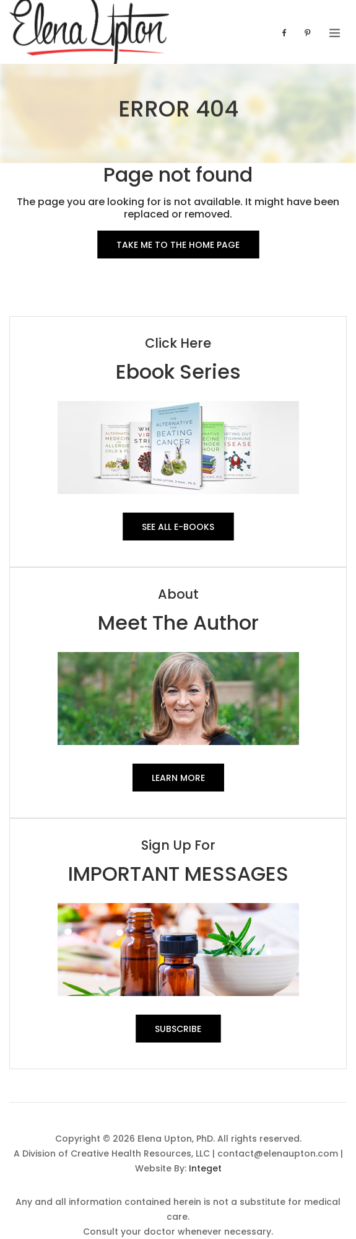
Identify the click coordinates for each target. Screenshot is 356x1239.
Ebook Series (178, 372)
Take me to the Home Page (178, 245)
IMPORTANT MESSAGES (178, 874)
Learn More (178, 778)
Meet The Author (178, 623)
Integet (205, 1168)
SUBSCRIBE (178, 1029)
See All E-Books (178, 527)
